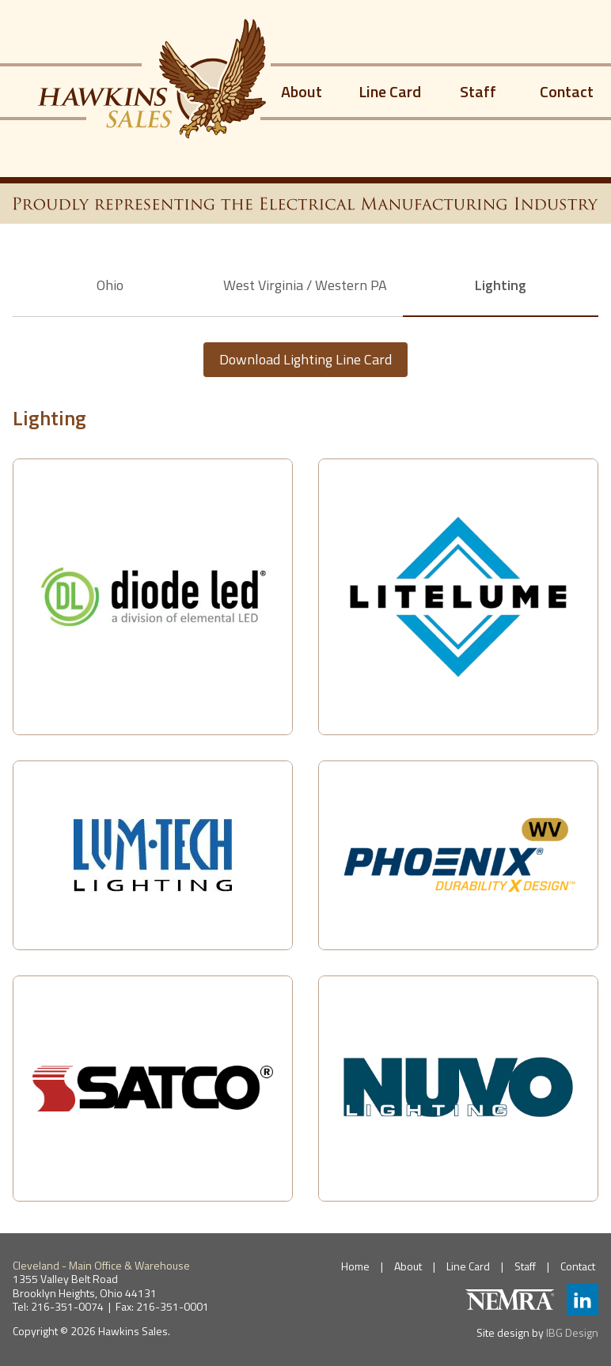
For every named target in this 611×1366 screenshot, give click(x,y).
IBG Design (572, 1332)
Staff (478, 91)
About (301, 91)
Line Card (390, 91)
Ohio (110, 285)
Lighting (500, 285)
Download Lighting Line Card (305, 359)
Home (355, 1266)
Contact (567, 91)
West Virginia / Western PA (305, 285)
